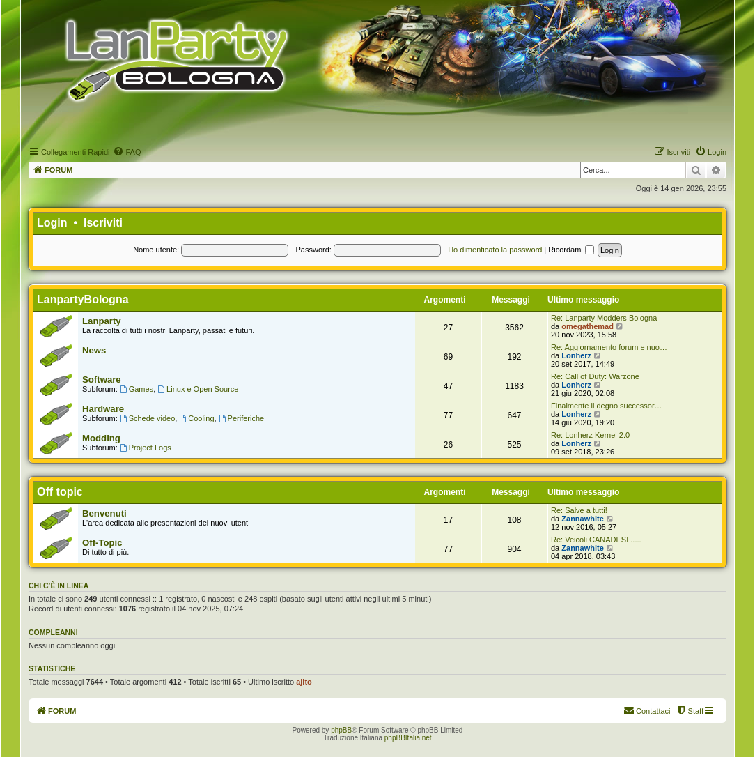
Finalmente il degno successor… (606, 406)
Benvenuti (104, 513)
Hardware (103, 409)
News (94, 350)
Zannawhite (582, 518)
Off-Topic (102, 542)
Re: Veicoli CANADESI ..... (596, 539)
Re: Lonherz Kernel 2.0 (590, 435)
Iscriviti (103, 223)
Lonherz (576, 355)
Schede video (148, 418)
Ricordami (571, 249)
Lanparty (101, 321)
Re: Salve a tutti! (579, 510)
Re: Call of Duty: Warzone (595, 376)
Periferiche (241, 418)
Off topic (60, 492)
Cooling (196, 418)
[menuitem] (127, 152)
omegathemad (587, 326)
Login (52, 223)
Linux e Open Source (197, 389)
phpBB (341, 730)
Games (136, 389)
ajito (304, 682)
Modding (101, 438)
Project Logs (145, 447)
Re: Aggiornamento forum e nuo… (609, 347)
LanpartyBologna (83, 299)
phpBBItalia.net (408, 738)
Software (101, 379)
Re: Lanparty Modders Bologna (604, 318)
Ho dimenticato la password (495, 249)
